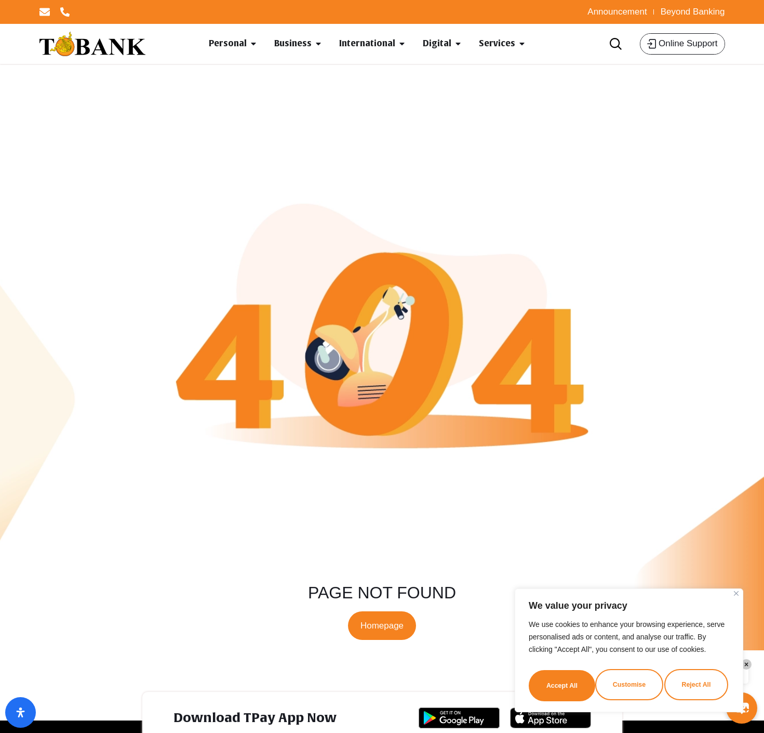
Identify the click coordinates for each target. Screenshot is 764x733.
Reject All (629, 684)
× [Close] (746, 664)
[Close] (736, 596)
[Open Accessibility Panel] (20, 712)
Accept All (697, 684)
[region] (629, 652)
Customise (562, 684)
